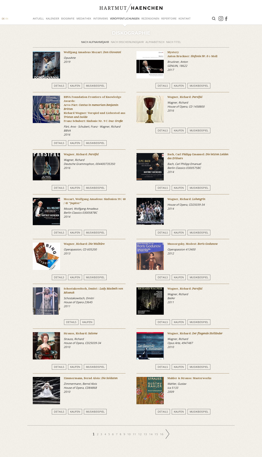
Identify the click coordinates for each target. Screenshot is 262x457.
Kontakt (184, 18)
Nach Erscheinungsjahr (127, 42)
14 (150, 434)
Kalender (52, 18)
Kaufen (75, 85)
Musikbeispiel (95, 85)
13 (145, 434)
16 (161, 434)
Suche (214, 18)
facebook (226, 18)
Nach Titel (173, 42)
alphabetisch (155, 42)
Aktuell (38, 18)
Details (59, 85)
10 (129, 434)
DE (3, 18)
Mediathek (83, 18)
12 (140, 434)
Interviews (100, 18)
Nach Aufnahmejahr (95, 42)
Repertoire (168, 18)
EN (6, 18)
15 (156, 434)
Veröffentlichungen (124, 18)
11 (134, 434)
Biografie (67, 18)
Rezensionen (150, 18)
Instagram (221, 18)
